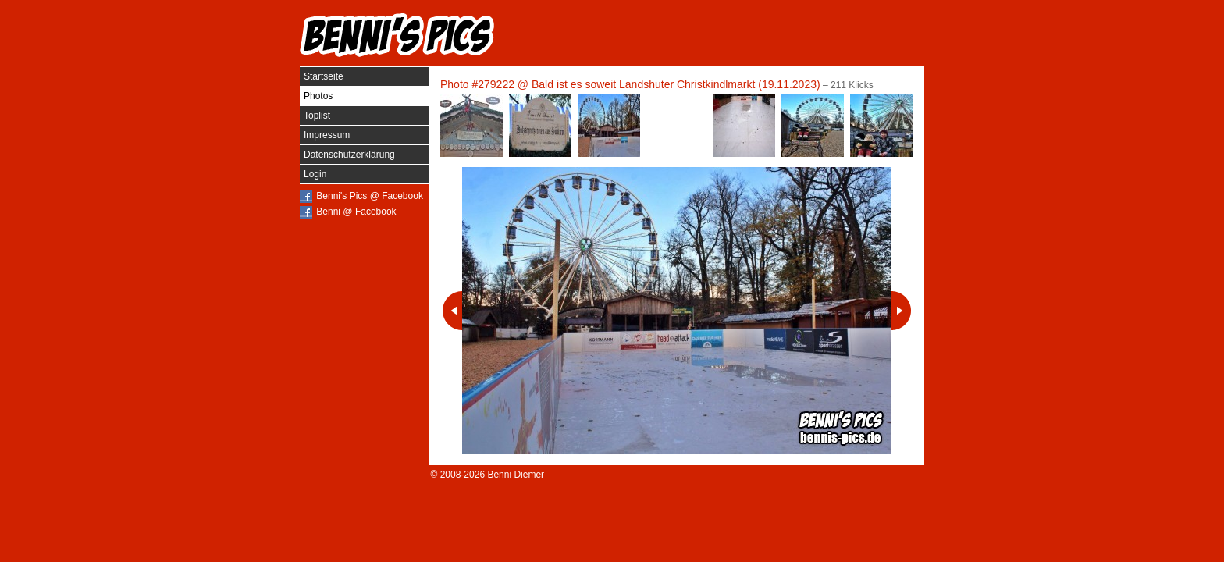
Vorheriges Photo (452, 310)
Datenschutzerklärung (349, 154)
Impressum (327, 135)
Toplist (317, 115)
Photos (318, 96)
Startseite (323, 76)
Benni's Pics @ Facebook (369, 195)
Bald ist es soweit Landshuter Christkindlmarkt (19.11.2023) (676, 84)
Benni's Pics (397, 35)
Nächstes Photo (901, 310)
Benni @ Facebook (356, 211)
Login (315, 174)
